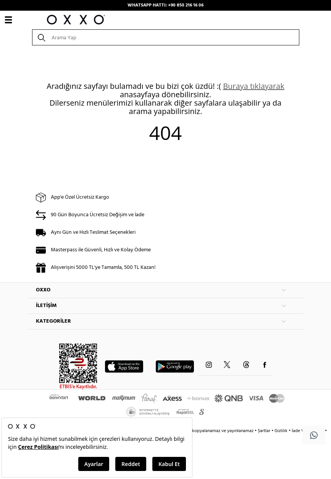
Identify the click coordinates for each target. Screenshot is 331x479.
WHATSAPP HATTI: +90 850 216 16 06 (165, 5)
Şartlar (264, 431)
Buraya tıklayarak (253, 86)
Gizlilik (281, 431)
